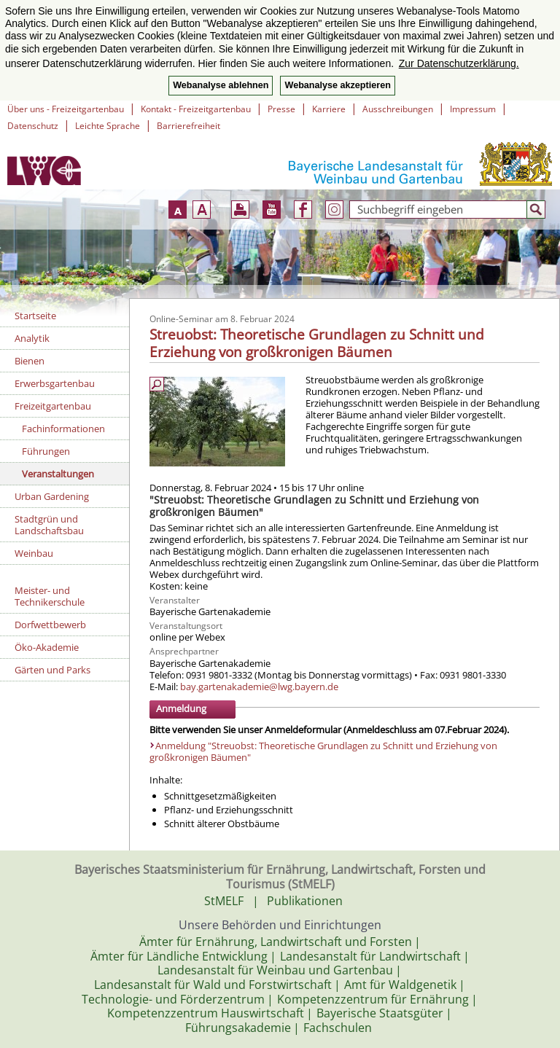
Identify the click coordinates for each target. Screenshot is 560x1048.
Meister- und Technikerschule (50, 596)
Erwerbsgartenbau (55, 383)
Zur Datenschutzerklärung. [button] (459, 63)
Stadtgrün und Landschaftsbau (49, 524)
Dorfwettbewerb (50, 624)
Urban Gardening (52, 496)
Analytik (32, 338)
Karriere (329, 109)
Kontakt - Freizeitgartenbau (196, 109)
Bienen (29, 360)
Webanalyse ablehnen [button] (220, 85)
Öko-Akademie (47, 647)
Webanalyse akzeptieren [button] (337, 85)
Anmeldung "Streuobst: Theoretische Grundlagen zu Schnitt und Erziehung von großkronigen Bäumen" (323, 751)
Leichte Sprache (107, 126)
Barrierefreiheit (188, 126)
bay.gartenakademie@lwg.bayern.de (259, 686)
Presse (281, 109)
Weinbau (34, 553)
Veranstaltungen (58, 473)
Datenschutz (32, 126)
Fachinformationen (63, 428)
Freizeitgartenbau (53, 405)
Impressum (473, 109)
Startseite (35, 315)
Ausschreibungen (397, 109)
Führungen (46, 451)
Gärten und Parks (52, 669)
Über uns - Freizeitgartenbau (65, 109)
